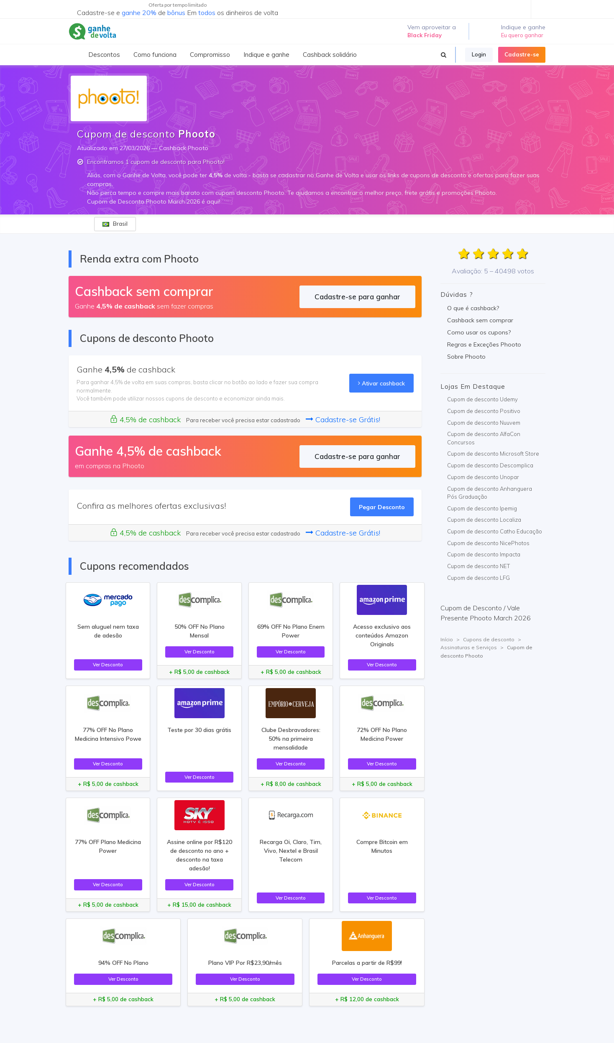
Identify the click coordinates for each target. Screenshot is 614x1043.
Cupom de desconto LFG (478, 577)
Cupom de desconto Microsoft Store (493, 453)
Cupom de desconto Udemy (482, 399)
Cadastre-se (521, 54)
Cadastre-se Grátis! (343, 419)
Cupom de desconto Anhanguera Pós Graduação (489, 492)
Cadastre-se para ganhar (357, 296)
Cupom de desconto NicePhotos (488, 543)
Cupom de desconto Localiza (484, 519)
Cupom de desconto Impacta (483, 554)
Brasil (115, 223)
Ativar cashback (381, 383)
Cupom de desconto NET (478, 566)
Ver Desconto (108, 664)
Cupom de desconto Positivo (483, 411)
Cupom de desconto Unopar (483, 477)
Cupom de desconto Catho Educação (494, 531)
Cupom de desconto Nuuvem (483, 422)
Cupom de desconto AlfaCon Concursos (483, 438)
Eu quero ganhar (522, 35)
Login (479, 54)
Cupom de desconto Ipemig (482, 508)
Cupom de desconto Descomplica (490, 465)
